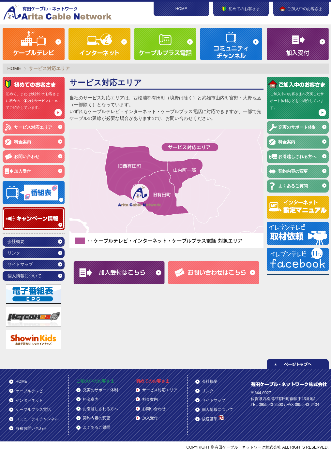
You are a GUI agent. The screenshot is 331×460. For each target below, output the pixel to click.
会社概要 (16, 241)
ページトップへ (298, 364)
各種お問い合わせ (31, 428)
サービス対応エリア (33, 127)
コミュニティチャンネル (37, 419)
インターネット (29, 400)
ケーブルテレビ (29, 391)
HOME (181, 9)
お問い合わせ (26, 156)
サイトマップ (20, 264)
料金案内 (22, 141)
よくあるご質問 (293, 185)
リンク (14, 253)
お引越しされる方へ (297, 156)
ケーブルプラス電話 (33, 409)
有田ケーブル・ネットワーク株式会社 (58, 12)
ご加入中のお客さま (95, 381)
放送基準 (213, 418)
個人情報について (24, 275)
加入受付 (22, 171)
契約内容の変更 (293, 171)
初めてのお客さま (153, 381)
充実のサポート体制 (297, 127)
